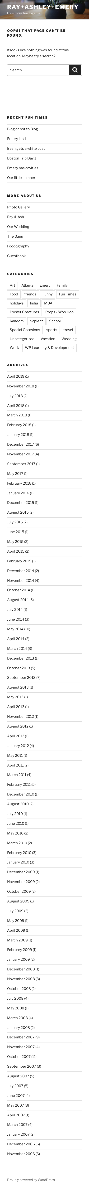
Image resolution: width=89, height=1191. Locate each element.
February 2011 (19, 784)
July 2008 (15, 998)
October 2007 (19, 1057)
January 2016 (18, 493)
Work (14, 348)
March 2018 (17, 415)
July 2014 (15, 610)
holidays (17, 303)
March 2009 (17, 940)
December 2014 (20, 571)
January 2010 (18, 862)
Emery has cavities (22, 168)
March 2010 (17, 843)
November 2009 (21, 882)
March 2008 (17, 1018)
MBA (48, 303)
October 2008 (19, 989)
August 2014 (18, 600)
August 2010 (18, 804)
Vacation (48, 339)
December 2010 (20, 794)
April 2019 (15, 376)
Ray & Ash (15, 217)
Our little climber (21, 178)
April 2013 (15, 707)
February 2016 (19, 483)
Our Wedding (18, 227)
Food (14, 294)
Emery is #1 (16, 139)
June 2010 (15, 823)
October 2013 (18, 668)
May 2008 (15, 1008)
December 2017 (20, 444)
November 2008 (21, 979)
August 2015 (18, 512)
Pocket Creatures (24, 312)
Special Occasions (25, 330)
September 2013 (21, 677)
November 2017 (20, 454)
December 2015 (20, 503)
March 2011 (16, 775)
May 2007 (15, 1105)
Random (17, 321)
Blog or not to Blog (22, 129)
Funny (47, 294)
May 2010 (15, 833)
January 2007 (18, 1134)
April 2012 (15, 736)
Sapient (36, 321)
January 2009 (18, 959)
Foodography (18, 246)
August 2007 (18, 1076)
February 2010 (19, 853)
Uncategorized (22, 339)
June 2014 (15, 619)
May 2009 (15, 921)
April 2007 (16, 1115)
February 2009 (19, 950)
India (34, 303)
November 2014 (20, 581)
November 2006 (21, 1154)
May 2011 (15, 755)
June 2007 (16, 1096)
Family (62, 285)
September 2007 (21, 1066)
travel (68, 330)
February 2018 (19, 425)
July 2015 (15, 522)
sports (51, 330)
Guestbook (16, 256)
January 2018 (18, 435)
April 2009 (16, 930)
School (55, 321)
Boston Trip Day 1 (21, 158)
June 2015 (15, 532)
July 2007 (15, 1086)
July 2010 (15, 814)
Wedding (69, 339)
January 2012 (18, 746)
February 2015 (19, 561)
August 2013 (18, 687)
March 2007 (17, 1125)
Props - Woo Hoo (59, 312)
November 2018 (20, 386)
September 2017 (21, 464)
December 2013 (20, 658)
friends (30, 294)
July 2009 (15, 911)
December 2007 (21, 1037)
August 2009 (18, 901)
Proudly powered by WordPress (31, 1180)
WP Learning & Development (49, 348)
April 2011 (15, 765)
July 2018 (15, 396)
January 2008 (18, 1028)
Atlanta (27, 285)
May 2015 (15, 542)
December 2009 (21, 872)
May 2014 (15, 629)
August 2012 (17, 726)
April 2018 (15, 406)
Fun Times (67, 294)
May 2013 (15, 697)
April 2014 (15, 639)
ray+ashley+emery (43, 7)
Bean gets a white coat (26, 148)
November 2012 (20, 716)
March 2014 (17, 648)
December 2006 (21, 1144)
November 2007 (21, 1047)
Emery (45, 285)
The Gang (15, 236)
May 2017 (15, 474)
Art (12, 285)
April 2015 (15, 551)
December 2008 (21, 969)
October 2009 (19, 891)
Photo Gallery (18, 207)
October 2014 (18, 590)
